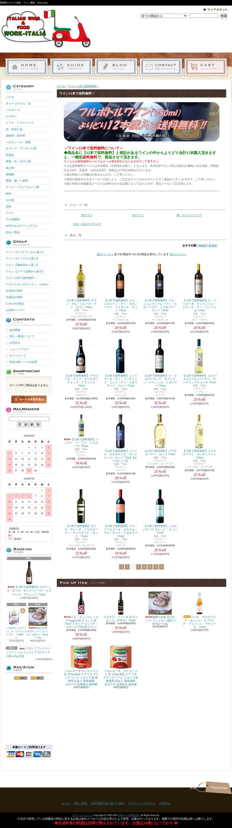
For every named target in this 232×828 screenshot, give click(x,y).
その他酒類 (13, 219)
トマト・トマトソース (20, 122)
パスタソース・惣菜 (18, 142)
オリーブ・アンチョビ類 (21, 148)
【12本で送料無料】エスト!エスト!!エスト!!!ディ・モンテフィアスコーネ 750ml (199, 361)
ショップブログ (116, 67)
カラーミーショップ (82, 815)
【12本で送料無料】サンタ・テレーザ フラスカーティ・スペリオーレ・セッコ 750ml (81, 513)
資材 (8, 206)
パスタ (10, 97)
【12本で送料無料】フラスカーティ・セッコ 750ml (160, 435)
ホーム (26, 67)
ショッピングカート (205, 67)
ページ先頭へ (218, 787)
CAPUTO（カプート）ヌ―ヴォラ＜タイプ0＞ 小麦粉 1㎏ (16, 623)
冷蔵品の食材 (14, 297)
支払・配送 (80, 803)
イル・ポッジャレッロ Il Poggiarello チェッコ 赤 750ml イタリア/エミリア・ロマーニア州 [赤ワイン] (81, 610)
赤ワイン (87, 215)
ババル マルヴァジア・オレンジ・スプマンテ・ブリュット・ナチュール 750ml (199, 610)
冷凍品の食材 (14, 290)
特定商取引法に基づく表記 (107, 803)
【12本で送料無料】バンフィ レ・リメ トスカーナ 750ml (81, 431)
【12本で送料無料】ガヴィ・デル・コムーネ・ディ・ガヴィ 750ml (81, 286)
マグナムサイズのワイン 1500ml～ (28, 284)
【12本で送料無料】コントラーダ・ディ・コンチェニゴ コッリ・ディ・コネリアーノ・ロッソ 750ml (120, 363)
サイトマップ (17, 355)
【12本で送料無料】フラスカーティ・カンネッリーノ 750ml (200, 436)
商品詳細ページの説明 (23, 362)
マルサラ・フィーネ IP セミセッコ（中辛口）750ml (120, 607)
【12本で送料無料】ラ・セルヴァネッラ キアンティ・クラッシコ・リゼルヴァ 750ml (160, 363)
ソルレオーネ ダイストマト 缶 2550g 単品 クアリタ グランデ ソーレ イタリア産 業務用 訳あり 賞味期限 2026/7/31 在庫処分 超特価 (120, 665)
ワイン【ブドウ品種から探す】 (25, 271)
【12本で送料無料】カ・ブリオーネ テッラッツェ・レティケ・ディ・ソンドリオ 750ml (199, 287)
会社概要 (14, 330)
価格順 (202, 245)
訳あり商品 (13, 232)
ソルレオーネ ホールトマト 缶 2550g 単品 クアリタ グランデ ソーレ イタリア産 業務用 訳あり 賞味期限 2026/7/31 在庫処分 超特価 (81, 665)
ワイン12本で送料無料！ (21, 278)
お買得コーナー (15, 310)
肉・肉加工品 (14, 129)
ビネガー (11, 116)
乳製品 (10, 155)
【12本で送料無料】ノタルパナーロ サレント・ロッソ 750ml (160, 511)
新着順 (213, 245)
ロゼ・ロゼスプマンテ (87, 224)
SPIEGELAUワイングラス (22, 225)
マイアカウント (215, 10)
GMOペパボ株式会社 (129, 815)
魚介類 (10, 168)
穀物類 (10, 174)
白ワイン (138, 215)
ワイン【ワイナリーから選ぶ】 (25, 252)
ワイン (10, 212)
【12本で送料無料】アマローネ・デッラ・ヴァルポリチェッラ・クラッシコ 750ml (81, 363)
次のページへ (178, 254)
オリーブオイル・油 (18, 103)
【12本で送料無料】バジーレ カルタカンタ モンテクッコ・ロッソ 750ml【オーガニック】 (120, 438)
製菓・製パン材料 (17, 180)
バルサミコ (13, 110)
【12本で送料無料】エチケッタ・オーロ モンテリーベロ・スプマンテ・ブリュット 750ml (29, 578)
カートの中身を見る (29, 399)
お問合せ (161, 67)
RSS (20, 678)
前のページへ (105, 254)
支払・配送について (71, 67)
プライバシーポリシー (142, 803)
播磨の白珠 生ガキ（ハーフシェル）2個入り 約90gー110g (37, 623)
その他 (10, 200)
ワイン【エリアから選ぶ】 (22, 258)
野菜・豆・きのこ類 (18, 161)
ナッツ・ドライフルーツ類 (22, 187)
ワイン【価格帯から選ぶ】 (22, 265)
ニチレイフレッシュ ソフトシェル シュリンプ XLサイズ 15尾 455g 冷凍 (28, 652)
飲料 (8, 193)
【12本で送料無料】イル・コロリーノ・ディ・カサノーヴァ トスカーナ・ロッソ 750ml (120, 287)
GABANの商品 (15, 303)
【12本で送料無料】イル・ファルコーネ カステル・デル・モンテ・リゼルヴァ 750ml (120, 513)
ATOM (37, 678)
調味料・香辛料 (15, 135)
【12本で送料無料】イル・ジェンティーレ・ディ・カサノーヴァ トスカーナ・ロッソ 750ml (160, 287)
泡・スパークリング (189, 215)
